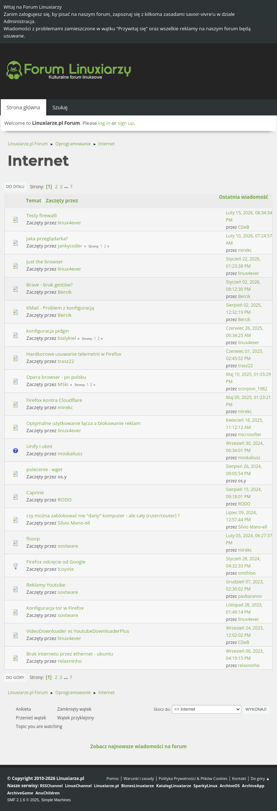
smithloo (247, 573)
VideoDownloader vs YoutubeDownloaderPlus (77, 631)
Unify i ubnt (39, 446)
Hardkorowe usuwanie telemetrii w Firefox (73, 354)
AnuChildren (47, 792)
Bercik (64, 292)
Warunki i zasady (139, 778)
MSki (63, 384)
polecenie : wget (44, 469)
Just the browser (44, 261)
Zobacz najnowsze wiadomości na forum (138, 746)
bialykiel (67, 338)
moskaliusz (70, 453)
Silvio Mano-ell (74, 523)
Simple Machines (56, 800)
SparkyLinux (205, 785)
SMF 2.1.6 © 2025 (23, 800)
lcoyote (66, 569)
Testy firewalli (41, 215)
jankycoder (70, 245)
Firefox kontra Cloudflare (54, 400)
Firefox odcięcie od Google (55, 561)
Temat (33, 200)
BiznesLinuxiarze (137, 785)
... (67, 186)
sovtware (68, 546)
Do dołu (15, 186)
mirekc (245, 250)
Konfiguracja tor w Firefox (55, 608)
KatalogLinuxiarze (173, 785)
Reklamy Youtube (45, 585)
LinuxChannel (78, 785)
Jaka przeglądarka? (47, 238)
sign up (126, 123)
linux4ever (69, 222)
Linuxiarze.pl (106, 785)
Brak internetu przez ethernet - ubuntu (69, 653)
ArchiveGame (20, 792)
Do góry (15, 677)
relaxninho (70, 661)
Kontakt (239, 778)
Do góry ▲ (260, 778)
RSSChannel (51, 785)
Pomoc (112, 778)
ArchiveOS (229, 785)
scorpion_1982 (252, 389)
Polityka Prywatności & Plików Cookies (193, 778)
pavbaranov (250, 596)
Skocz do (162, 709)
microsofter (249, 434)
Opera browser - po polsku (56, 377)
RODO (65, 499)
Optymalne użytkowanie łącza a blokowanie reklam (83, 423)
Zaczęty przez (62, 200)
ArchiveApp (253, 785)
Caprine (35, 492)
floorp (33, 538)
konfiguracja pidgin (47, 331)
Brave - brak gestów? (49, 284)
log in (104, 123)
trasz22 (66, 361)
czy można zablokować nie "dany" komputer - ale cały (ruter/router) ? (103, 515)
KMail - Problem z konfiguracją (60, 307)
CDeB (243, 227)
